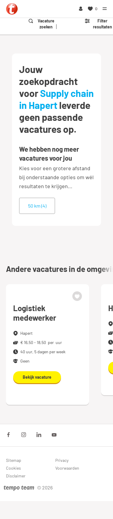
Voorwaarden (67, 468)
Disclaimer (15, 475)
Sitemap (13, 460)
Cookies (13, 468)
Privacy (61, 460)
